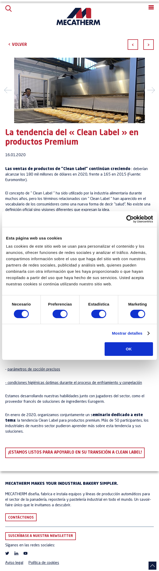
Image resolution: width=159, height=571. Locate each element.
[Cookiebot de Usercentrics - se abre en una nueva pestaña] (130, 219)
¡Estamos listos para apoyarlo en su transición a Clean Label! (75, 453)
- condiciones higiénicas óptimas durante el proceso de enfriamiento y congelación (73, 383)
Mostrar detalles (127, 333)
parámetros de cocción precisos (34, 370)
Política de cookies (44, 563)
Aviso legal (14, 563)
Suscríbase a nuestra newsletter (40, 536)
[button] (151, 7)
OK (129, 349)
